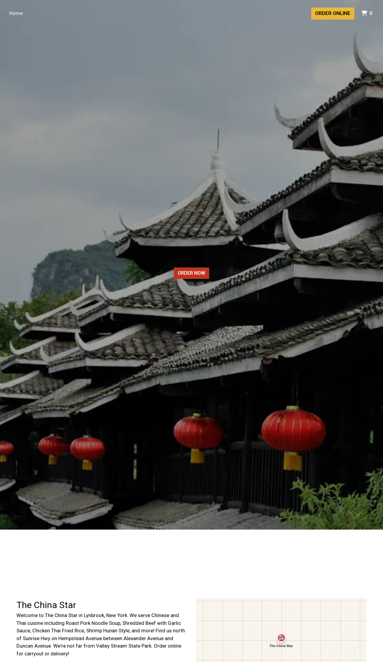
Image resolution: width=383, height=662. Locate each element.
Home (16, 13)
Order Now (191, 273)
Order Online (332, 13)
